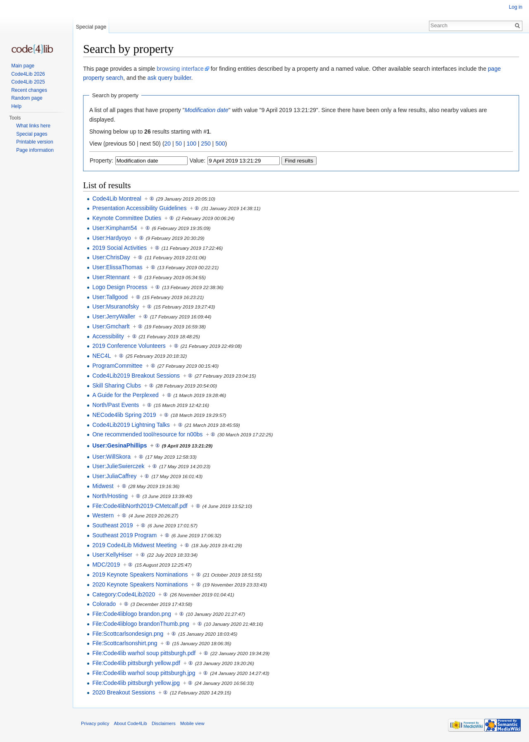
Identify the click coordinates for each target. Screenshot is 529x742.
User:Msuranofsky (115, 306)
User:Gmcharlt (110, 326)
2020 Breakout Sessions (123, 692)
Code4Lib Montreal (116, 198)
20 (167, 143)
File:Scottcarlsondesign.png (127, 633)
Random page (26, 98)
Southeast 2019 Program (124, 535)
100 (191, 143)
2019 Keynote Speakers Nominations (140, 574)
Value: (198, 160)
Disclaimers (164, 723)
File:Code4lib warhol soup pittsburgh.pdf (143, 653)
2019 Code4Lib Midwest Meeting (134, 545)
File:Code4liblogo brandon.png (131, 613)
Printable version (34, 142)
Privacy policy (95, 723)
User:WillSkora (111, 456)
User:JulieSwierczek (118, 466)
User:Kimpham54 (114, 228)
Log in (515, 7)
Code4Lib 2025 (28, 82)
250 (205, 143)
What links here (33, 126)
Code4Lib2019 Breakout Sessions (136, 375)
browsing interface (180, 68)
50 (179, 143)
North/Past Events (115, 405)
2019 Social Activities (119, 247)
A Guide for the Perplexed (125, 395)
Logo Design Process (119, 287)
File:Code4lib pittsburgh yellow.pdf (136, 663)
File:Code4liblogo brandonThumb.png (140, 623)
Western (103, 515)
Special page (91, 27)
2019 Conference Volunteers (128, 345)
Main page (22, 66)
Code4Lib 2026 (28, 74)
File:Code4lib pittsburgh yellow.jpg (136, 683)
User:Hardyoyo (111, 238)
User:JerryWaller (113, 316)
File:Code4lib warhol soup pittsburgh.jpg (143, 673)
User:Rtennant (110, 277)
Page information (35, 150)
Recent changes (29, 90)
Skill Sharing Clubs (116, 385)
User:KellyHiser (112, 554)
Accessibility (108, 336)
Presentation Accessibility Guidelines (139, 208)
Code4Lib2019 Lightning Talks (130, 424)
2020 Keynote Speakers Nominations (140, 584)
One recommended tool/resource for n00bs (147, 434)
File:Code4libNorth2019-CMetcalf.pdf (139, 506)
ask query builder (169, 77)
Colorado (104, 604)
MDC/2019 (106, 564)
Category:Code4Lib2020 (123, 594)
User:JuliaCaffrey (114, 476)
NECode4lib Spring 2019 (124, 415)
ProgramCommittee (117, 365)
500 (220, 143)
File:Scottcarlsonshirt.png (124, 643)
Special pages (31, 134)
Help (16, 106)
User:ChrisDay (111, 257)
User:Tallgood (110, 297)
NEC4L (101, 355)
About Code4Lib (130, 723)
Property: (101, 160)
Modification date (207, 110)
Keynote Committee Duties (126, 218)
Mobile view (192, 723)
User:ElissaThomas (117, 267)
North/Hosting (110, 496)
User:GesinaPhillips (119, 445)
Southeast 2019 (112, 525)
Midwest (102, 486)
